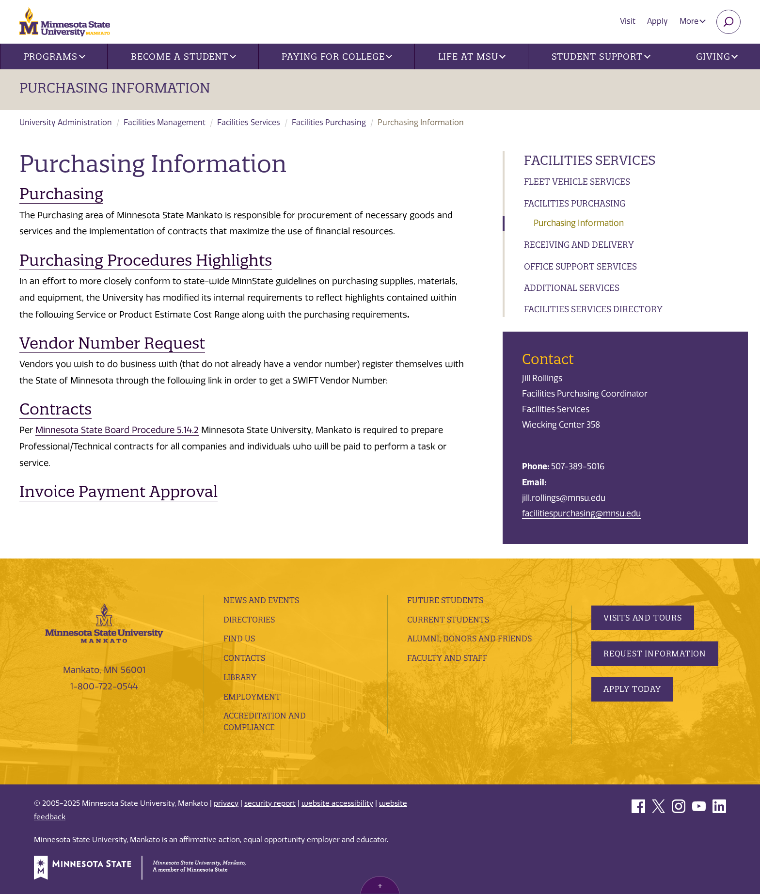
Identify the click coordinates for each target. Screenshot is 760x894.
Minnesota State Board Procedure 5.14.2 (117, 430)
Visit (627, 21)
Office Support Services (580, 266)
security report (270, 803)
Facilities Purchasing (329, 122)
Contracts (55, 408)
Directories (249, 619)
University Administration (65, 122)
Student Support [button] (601, 56)
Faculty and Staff (447, 658)
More (693, 21)
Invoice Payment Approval (118, 491)
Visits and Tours (642, 618)
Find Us (239, 638)
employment (252, 697)
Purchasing (61, 193)
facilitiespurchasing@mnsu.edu (581, 513)
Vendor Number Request (112, 343)
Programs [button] (54, 56)
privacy (226, 803)
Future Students (445, 600)
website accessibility (337, 803)
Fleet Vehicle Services (577, 181)
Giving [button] (717, 56)
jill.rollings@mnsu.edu (563, 498)
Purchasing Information (114, 88)
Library (239, 677)
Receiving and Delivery (579, 244)
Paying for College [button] (337, 56)
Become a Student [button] (183, 56)
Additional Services (571, 288)
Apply (657, 21)
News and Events (261, 600)
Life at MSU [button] (472, 56)
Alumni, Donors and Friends (469, 638)
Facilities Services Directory (593, 309)
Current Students (448, 619)
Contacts (244, 658)
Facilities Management (165, 122)
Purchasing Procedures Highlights (145, 260)
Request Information (654, 653)
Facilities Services (248, 122)
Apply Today (632, 689)
